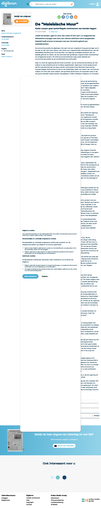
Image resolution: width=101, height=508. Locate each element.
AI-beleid (54, 504)
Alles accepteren (30, 276)
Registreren (5, 500)
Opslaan (45, 276)
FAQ (27, 500)
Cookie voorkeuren (33, 498)
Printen (95, 416)
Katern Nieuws (6, 56)
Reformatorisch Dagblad (10, 33)
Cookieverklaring (57, 502)
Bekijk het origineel (66, 446)
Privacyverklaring (57, 500)
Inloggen (4, 498)
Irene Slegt (5, 45)
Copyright (29, 502)
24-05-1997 (5, 39)
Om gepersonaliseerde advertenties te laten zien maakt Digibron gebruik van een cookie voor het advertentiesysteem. (51, 269)
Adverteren (55, 498)
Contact (29, 504)
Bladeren (21, 21)
